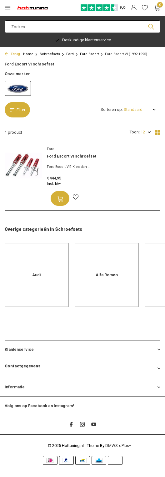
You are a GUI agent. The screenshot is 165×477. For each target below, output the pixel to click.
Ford (72, 54)
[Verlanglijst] (145, 8)
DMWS (111, 445)
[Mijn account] (134, 7)
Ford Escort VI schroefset (71, 156)
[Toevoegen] (60, 198)
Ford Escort (91, 54)
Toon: (135, 132)
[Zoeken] (82, 26)
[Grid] (157, 132)
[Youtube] (93, 425)
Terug (12, 54)
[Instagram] (82, 425)
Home (30, 54)
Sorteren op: (112, 109)
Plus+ (126, 445)
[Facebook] (71, 425)
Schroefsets (52, 54)
